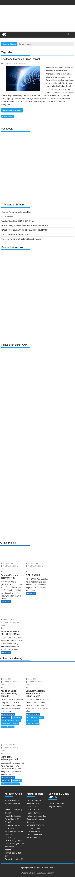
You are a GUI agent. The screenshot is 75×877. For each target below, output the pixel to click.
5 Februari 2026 (7, 563)
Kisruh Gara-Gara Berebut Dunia (15, 234)
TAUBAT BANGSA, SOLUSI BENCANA (17, 221)
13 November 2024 (8, 745)
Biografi (8, 812)
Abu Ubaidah (19, 63)
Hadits (18, 720)
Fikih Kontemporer (8, 720)
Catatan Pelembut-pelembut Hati (16, 212)
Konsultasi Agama (32, 720)
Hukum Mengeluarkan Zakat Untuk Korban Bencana (24, 225)
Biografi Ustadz (55, 806)
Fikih (7, 822)
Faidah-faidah (16, 717)
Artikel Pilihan (5, 602)
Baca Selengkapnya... (12, 110)
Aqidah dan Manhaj (7, 714)
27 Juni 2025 (6, 679)
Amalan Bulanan (7, 116)
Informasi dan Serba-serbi (9, 724)
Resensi (8, 849)
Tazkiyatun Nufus (12, 859)
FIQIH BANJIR (7, 216)
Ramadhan (9, 846)
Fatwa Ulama (10, 819)
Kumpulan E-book (56, 803)
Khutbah (8, 837)
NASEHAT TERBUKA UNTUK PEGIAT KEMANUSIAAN (24, 230)
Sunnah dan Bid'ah (7, 727)
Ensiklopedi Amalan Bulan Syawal (20, 59)
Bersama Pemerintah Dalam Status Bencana (21, 239)
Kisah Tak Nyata (12, 840)
